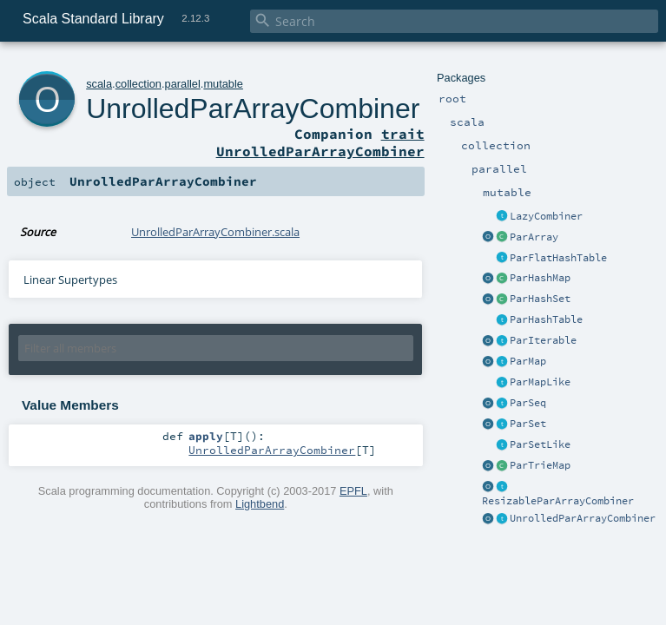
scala (99, 83)
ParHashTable (546, 319)
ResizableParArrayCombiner (558, 501)
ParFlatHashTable (558, 258)
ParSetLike (540, 444)
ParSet (528, 424)
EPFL (353, 490)
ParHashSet (540, 299)
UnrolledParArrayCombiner (583, 518)
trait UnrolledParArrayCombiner (320, 142)
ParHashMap (540, 278)
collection (138, 83)
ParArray (534, 237)
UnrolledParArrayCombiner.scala (215, 232)
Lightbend (259, 503)
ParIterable (543, 340)
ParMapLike (540, 382)
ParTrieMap (540, 465)
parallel (183, 83)
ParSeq (528, 403)
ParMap (528, 361)
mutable (223, 83)
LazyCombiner (546, 216)
